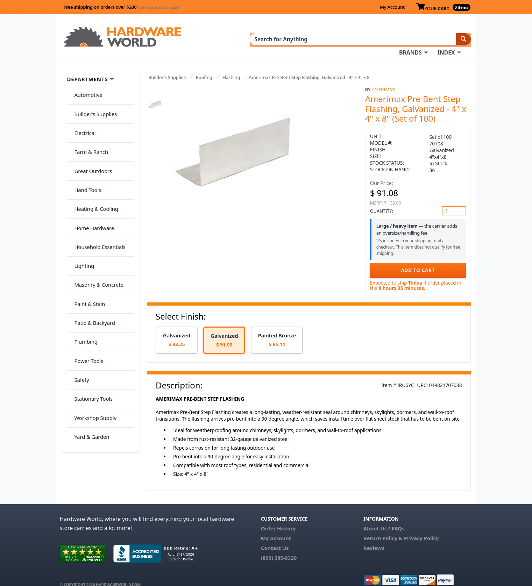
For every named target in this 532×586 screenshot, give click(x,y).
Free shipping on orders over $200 (121, 7)
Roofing (204, 67)
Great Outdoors (90, 137)
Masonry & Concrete (95, 220)
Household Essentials (96, 192)
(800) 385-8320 (279, 547)
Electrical (82, 109)
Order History (278, 518)
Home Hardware (91, 178)
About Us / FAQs (383, 518)
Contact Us (275, 537)
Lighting (81, 206)
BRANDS (263, 39)
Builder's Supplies (167, 67)
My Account (392, 7)
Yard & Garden (88, 330)
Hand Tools (84, 151)
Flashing (231, 67)
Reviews (373, 537)
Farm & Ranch (88, 123)
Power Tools (85, 275)
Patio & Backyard (91, 247)
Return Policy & (383, 527)
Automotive (85, 82)
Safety (78, 289)
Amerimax (383, 79)
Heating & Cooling (93, 165)
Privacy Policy (421, 527)
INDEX (299, 39)
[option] (177, 330)
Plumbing (82, 261)
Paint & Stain (86, 233)
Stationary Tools (90, 303)
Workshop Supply (92, 316)
